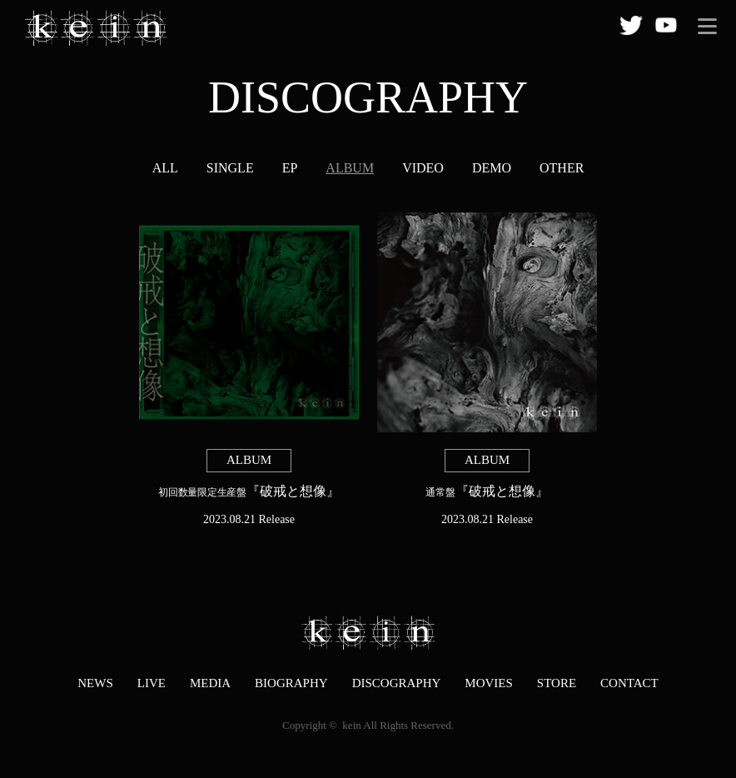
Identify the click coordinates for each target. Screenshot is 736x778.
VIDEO (423, 168)
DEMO (491, 168)
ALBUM (350, 168)
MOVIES (489, 683)
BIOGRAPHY (291, 683)
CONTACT (629, 683)
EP (290, 168)
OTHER (562, 168)
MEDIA (210, 683)
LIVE (151, 683)
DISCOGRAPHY (396, 683)
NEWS (95, 683)
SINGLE (230, 168)
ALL (165, 168)
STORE (556, 683)
